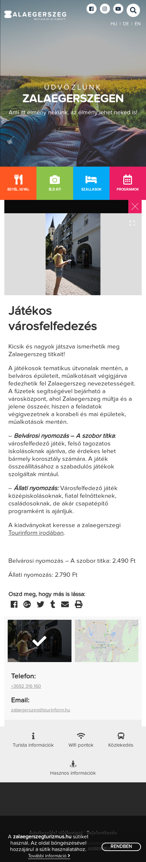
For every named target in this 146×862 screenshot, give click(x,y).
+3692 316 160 (26, 686)
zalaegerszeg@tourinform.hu (40, 710)
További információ (49, 855)
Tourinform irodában (35, 533)
